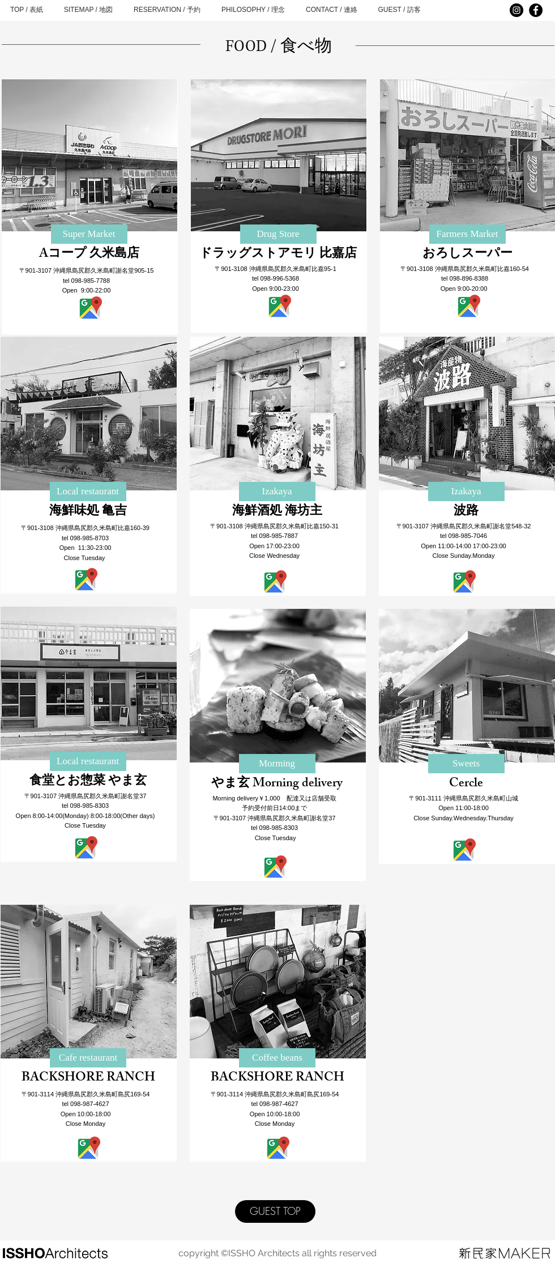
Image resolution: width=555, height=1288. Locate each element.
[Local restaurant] (88, 491)
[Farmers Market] (467, 234)
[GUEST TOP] (275, 1211)
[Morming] (277, 763)
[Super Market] (89, 234)
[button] (277, 491)
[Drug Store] (278, 234)
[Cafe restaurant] (88, 1057)
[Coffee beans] (277, 1057)
